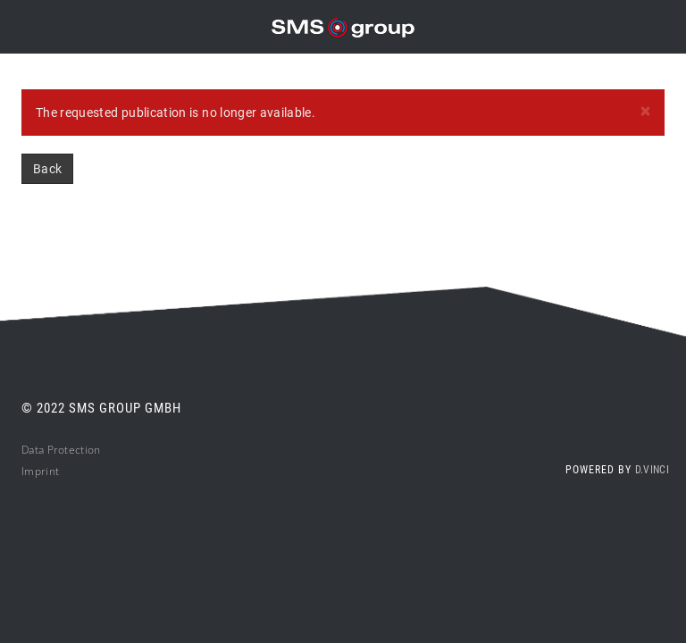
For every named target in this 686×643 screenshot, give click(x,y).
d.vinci (652, 469)
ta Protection (68, 449)
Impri (35, 471)
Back (47, 169)
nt (54, 471)
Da (28, 449)
